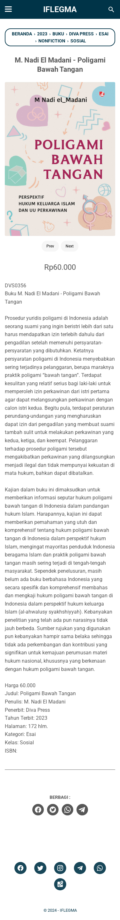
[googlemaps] (60, 884)
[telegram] (82, 809)
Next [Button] (70, 246)
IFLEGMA (60, 9)
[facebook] (38, 809)
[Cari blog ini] (111, 9)
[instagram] (60, 868)
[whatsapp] (67, 809)
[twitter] (53, 809)
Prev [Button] (50, 246)
